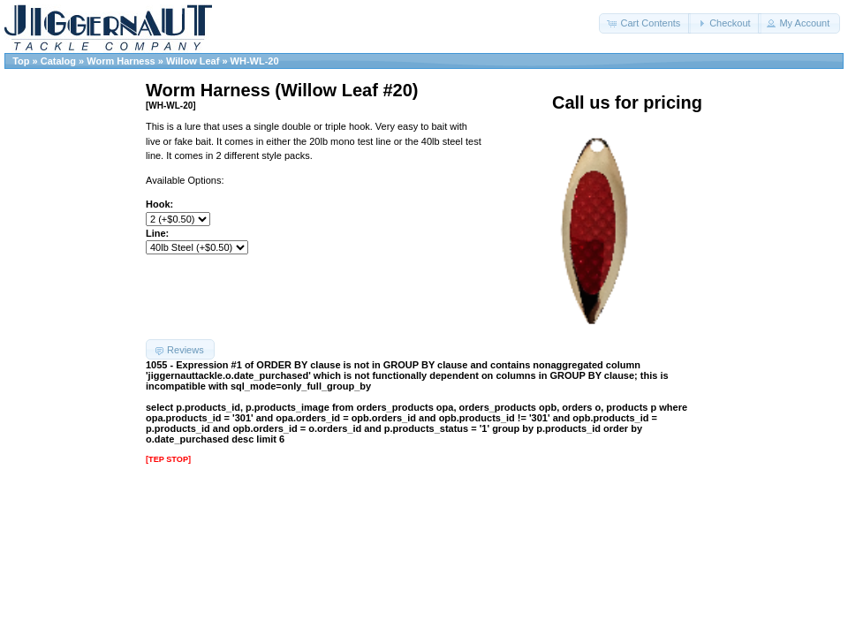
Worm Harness (121, 61)
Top (20, 61)
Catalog (58, 61)
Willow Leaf (192, 61)
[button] (645, 23)
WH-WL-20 (255, 61)
